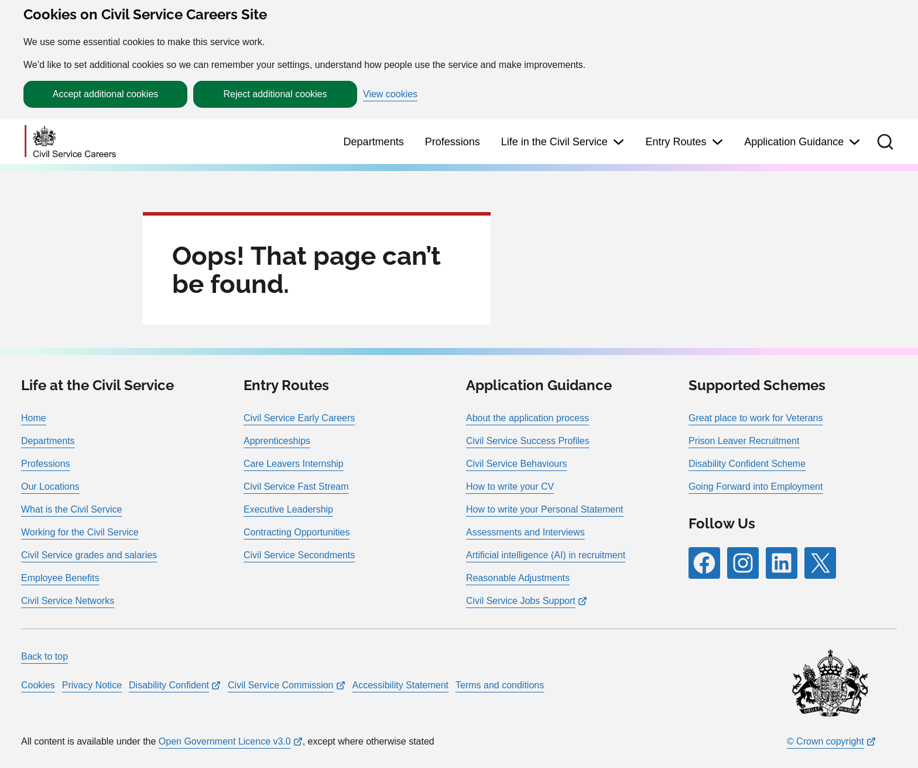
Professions (452, 142)
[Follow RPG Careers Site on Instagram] (743, 563)
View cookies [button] (390, 94)
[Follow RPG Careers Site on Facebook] (704, 563)
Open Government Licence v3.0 (225, 741)
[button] (885, 141)
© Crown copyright (825, 741)
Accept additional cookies (106, 94)
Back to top (44, 656)
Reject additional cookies (275, 94)
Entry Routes (675, 142)
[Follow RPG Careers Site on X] (820, 563)
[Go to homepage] (70, 142)
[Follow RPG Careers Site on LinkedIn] (781, 563)
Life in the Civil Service (554, 142)
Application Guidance (794, 142)
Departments (374, 142)
